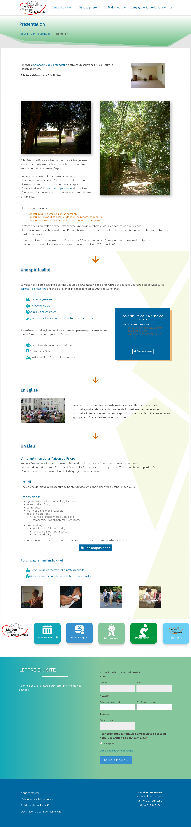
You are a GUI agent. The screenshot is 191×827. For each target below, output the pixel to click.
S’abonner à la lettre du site (37, 799)
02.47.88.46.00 (151, 804)
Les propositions (97, 548)
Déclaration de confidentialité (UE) (41, 812)
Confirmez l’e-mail (146, 702)
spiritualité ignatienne (59, 188)
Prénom (104, 682)
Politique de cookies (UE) (35, 805)
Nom (139, 682)
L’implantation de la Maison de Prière (48, 458)
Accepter (108, 743)
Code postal (106, 720)
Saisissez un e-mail (110, 702)
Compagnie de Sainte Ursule (50, 65)
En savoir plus (144, 351)
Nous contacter (30, 793)
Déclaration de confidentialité (116, 750)
